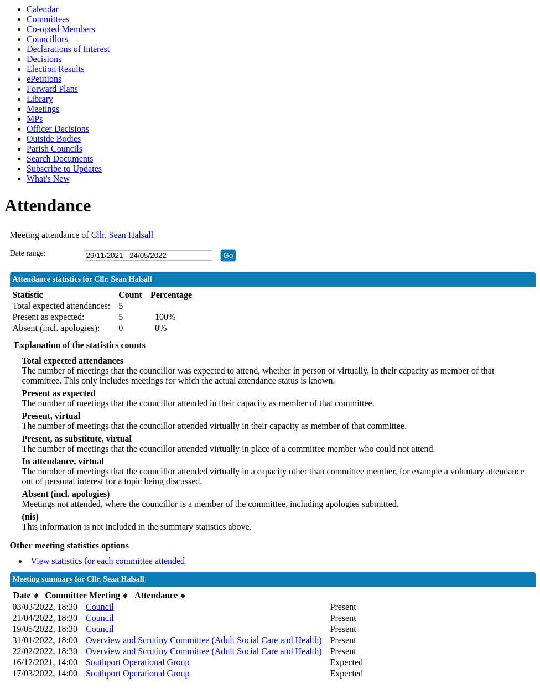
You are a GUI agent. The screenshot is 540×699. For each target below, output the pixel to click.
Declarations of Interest (68, 49)
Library (40, 98)
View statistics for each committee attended (108, 561)
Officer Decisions (58, 128)
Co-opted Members (61, 29)
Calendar (43, 9)
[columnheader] (26, 596)
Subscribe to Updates (64, 168)
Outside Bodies (54, 138)
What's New (48, 178)
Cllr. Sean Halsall (122, 235)
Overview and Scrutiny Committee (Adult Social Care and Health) (204, 640)
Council (100, 607)
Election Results (55, 69)
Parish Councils (54, 148)
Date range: (28, 253)
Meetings (43, 108)
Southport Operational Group (138, 662)
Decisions (44, 59)
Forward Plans (52, 89)
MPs (35, 118)
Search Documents (60, 158)
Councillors (47, 39)
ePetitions (44, 79)
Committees (48, 19)
